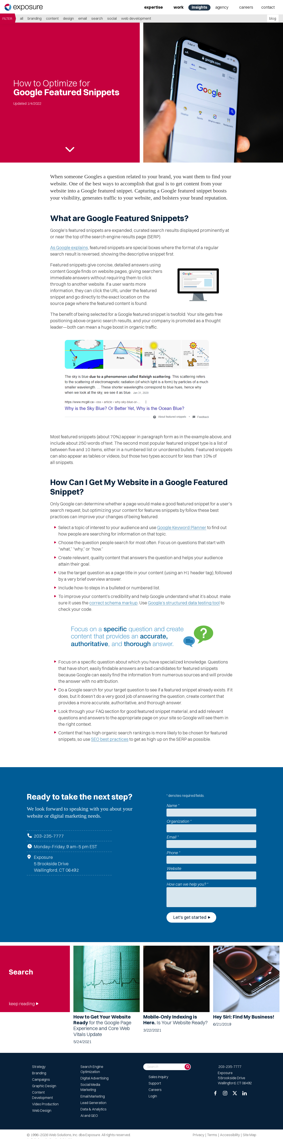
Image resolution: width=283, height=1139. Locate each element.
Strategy (39, 1066)
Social (112, 18)
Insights (199, 7)
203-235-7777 (49, 836)
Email (82, 18)
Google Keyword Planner (181, 527)
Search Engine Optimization (91, 1069)
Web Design (41, 1110)
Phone (173, 852)
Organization (178, 821)
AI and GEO (89, 1115)
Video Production (45, 1104)
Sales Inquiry (158, 1077)
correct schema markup (113, 602)
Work (179, 7)
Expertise (153, 7)
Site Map (249, 1135)
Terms (212, 1135)
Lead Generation (93, 1102)
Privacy (198, 1135)
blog (272, 18)
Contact (268, 7)
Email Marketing (92, 1096)
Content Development (42, 1095)
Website (173, 868)
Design (68, 18)
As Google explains (69, 247)
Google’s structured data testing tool (184, 602)
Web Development (136, 18)
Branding (35, 18)
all (21, 18)
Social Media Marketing (90, 1087)
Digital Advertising (94, 1078)
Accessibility (230, 1135)
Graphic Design (44, 1086)
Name (172, 805)
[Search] (187, 1067)
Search (97, 18)
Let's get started (189, 917)
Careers (246, 7)
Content (52, 18)
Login (153, 1096)
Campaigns (41, 1079)
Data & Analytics (93, 1109)
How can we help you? (187, 884)
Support (155, 1083)
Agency (221, 7)
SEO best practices (109, 739)
